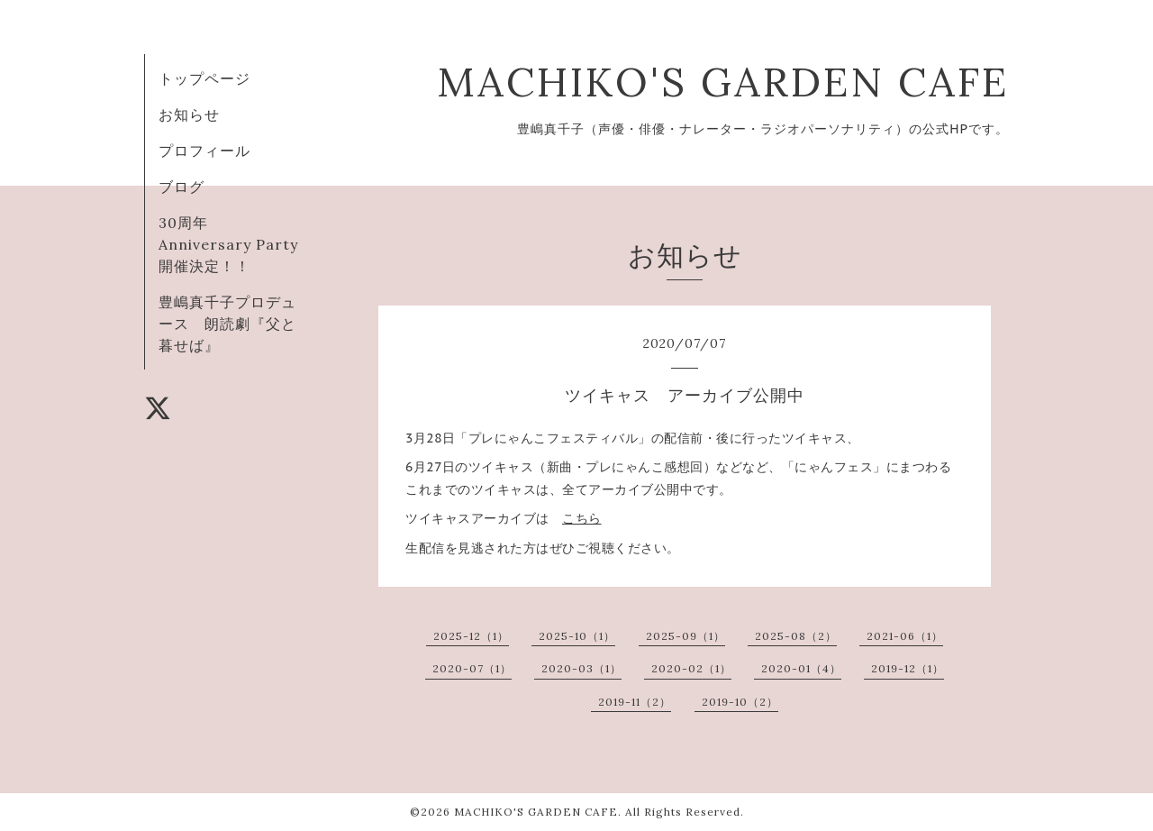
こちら (582, 518)
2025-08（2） (796, 636)
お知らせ (189, 114)
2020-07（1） (472, 668)
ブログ (181, 187)
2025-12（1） (471, 636)
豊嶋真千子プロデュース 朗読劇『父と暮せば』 (227, 323)
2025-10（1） (577, 636)
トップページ (204, 78)
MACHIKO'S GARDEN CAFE (723, 81)
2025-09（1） (685, 636)
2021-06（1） (905, 636)
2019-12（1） (907, 668)
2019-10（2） (740, 701)
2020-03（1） (581, 668)
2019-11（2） (634, 701)
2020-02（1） (691, 668)
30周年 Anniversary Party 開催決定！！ (236, 244)
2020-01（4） (801, 668)
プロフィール (204, 151)
